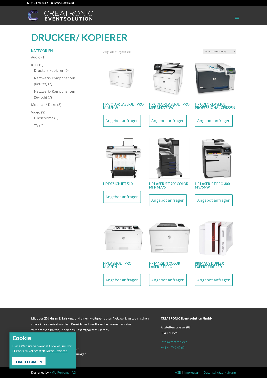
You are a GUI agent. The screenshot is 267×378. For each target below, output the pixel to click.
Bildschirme (43, 118)
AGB (178, 372)
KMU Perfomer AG (62, 372)
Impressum (192, 372)
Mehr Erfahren (57, 351)
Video (35, 112)
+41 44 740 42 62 (173, 348)
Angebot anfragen (122, 120)
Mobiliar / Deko (43, 104)
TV (36, 125)
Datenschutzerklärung (220, 372)
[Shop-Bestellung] (219, 51)
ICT (33, 64)
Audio (35, 57)
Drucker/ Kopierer (49, 70)
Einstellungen (29, 362)
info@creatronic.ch (174, 342)
